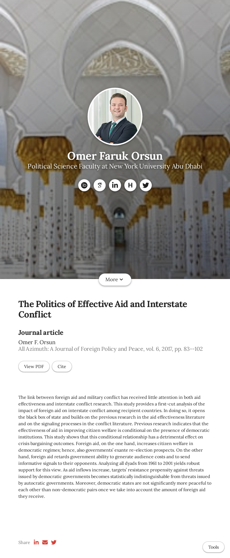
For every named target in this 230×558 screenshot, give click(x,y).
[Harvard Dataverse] (130, 185)
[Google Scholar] (100, 185)
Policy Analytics (159, 279)
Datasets (97, 279)
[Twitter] (146, 185)
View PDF (34, 366)
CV (187, 279)
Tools (213, 547)
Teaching (123, 279)
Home (46, 279)
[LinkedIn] (115, 185)
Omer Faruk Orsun (114, 156)
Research (70, 279)
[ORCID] (84, 185)
